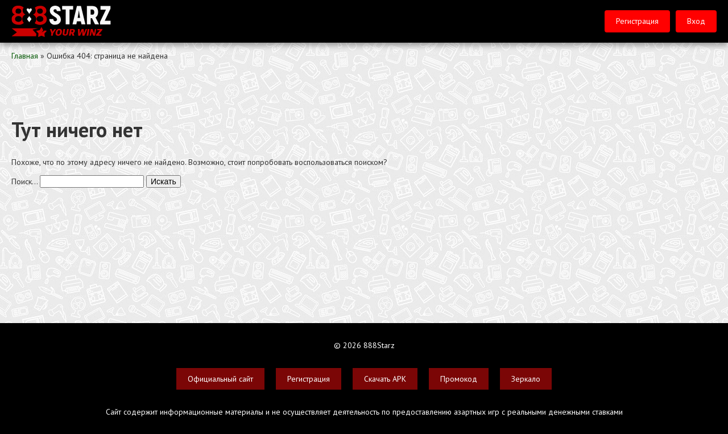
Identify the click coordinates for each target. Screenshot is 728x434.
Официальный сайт (220, 379)
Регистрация (637, 21)
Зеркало (525, 379)
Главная (24, 56)
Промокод (458, 379)
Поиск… (24, 181)
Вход (696, 21)
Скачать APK (385, 379)
